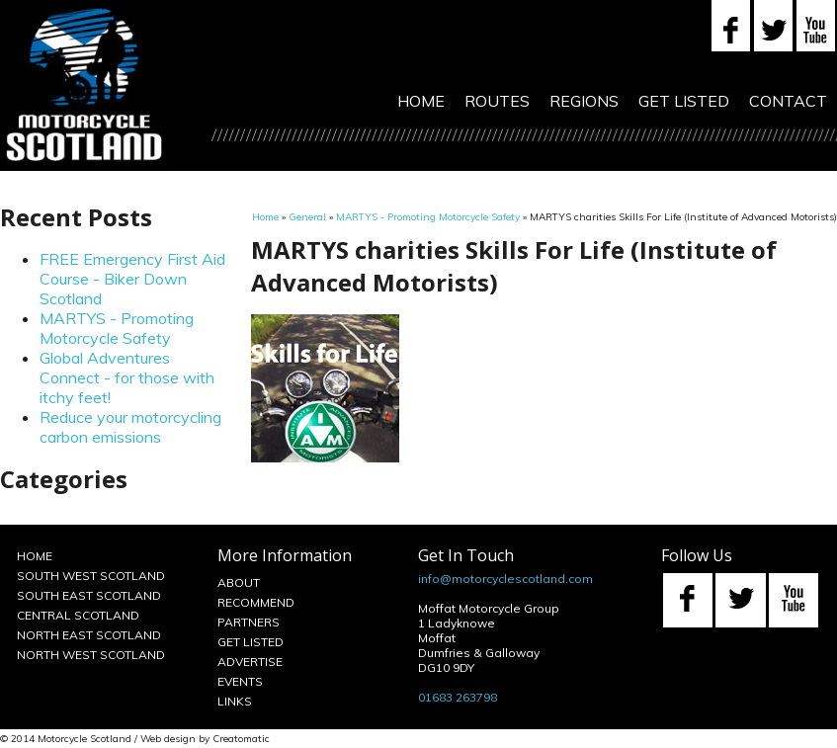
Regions (584, 101)
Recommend (255, 602)
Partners (248, 622)
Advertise (250, 661)
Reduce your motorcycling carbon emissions (130, 427)
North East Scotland (89, 634)
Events (240, 681)
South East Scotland (89, 595)
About (238, 582)
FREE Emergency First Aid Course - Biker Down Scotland (132, 278)
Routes (497, 101)
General (307, 216)
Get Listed (683, 101)
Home (421, 101)
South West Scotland (91, 575)
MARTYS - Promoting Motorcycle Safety (117, 328)
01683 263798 (457, 697)
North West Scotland (91, 654)
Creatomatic (241, 738)
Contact (788, 101)
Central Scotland (78, 615)
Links (234, 701)
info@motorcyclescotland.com (505, 578)
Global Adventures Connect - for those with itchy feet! (127, 377)
